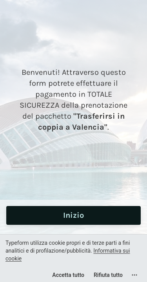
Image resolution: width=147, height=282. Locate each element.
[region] (73, 258)
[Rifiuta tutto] (108, 275)
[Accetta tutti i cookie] (68, 275)
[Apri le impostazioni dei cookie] (134, 275)
